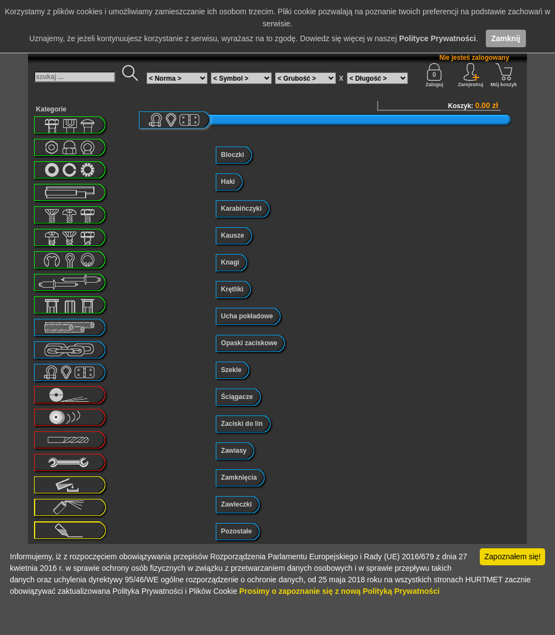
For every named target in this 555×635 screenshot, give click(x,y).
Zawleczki (236, 504)
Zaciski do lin (242, 424)
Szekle (231, 370)
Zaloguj (434, 75)
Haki (228, 182)
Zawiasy (234, 450)
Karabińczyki (241, 208)
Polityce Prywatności (437, 38)
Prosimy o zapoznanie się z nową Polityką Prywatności (339, 591)
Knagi (230, 262)
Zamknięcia (239, 477)
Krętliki (232, 289)
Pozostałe (236, 531)
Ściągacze (237, 397)
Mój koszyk (504, 75)
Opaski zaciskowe (249, 343)
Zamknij (505, 38)
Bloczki (232, 155)
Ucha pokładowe (247, 316)
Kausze (232, 235)
